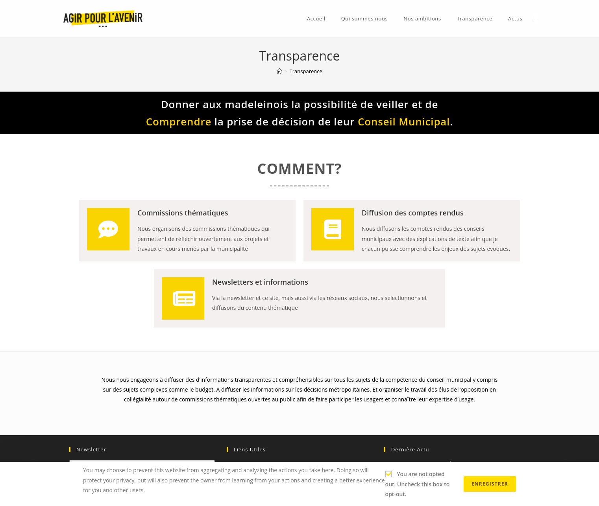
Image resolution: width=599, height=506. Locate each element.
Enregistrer (489, 483)
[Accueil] (279, 71)
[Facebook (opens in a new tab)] (536, 18)
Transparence (306, 71)
